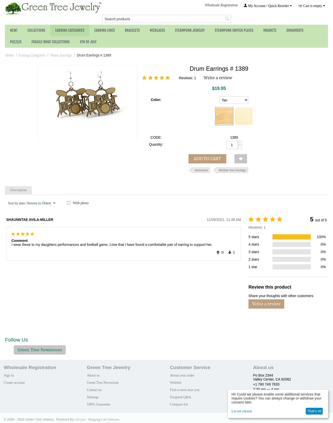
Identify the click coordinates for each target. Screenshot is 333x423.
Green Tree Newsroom (40, 349)
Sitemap (92, 397)
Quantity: (156, 144)
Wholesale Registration (221, 5)
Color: (156, 100)
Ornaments (294, 30)
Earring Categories (69, 30)
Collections (36, 30)
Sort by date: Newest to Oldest (31, 203)
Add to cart (207, 158)
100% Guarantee (98, 404)
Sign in (9, 375)
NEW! (14, 30)
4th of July (88, 41)
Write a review (218, 77)
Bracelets (132, 30)
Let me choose (242, 411)
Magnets (269, 30)
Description (18, 190)
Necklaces (157, 30)
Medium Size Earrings (232, 170)
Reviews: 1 (187, 78)
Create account (14, 383)
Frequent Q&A (180, 397)
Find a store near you (185, 390)
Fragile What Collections (51, 41)
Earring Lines (104, 30)
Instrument (201, 170)
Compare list (179, 404)
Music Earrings (61, 55)
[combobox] (166, 19)
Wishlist (176, 383)
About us (93, 375)
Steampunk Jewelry (190, 30)
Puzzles (16, 41)
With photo (80, 203)
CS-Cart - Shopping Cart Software (96, 419)
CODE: (156, 137)
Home (10, 55)
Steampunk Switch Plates (234, 30)
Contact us (94, 390)
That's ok (314, 411)
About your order (182, 375)
